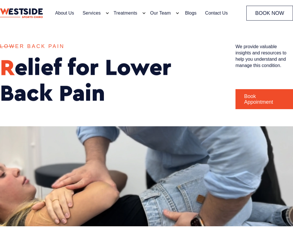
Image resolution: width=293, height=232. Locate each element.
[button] (94, 13)
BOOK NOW (269, 13)
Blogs (191, 13)
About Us (64, 13)
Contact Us (216, 13)
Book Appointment (258, 99)
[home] (21, 13)
